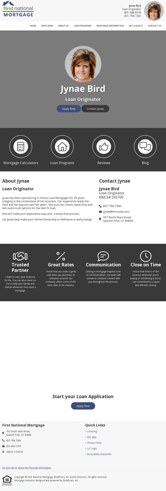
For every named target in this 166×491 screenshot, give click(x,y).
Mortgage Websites (25, 480)
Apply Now (47, 25)
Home (33, 25)
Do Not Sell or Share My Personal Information (26, 467)
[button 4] (145, 150)
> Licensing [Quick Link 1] (91, 431)
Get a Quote (136, 25)
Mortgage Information (110, 25)
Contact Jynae (95, 109)
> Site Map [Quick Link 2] (90, 437)
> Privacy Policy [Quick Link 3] (93, 442)
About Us (63, 25)
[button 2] (62, 150)
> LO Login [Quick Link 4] (91, 448)
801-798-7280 (132, 16)
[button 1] (20, 150)
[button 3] (103, 150)
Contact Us (154, 25)
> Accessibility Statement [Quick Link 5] (98, 454)
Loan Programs (82, 25)
